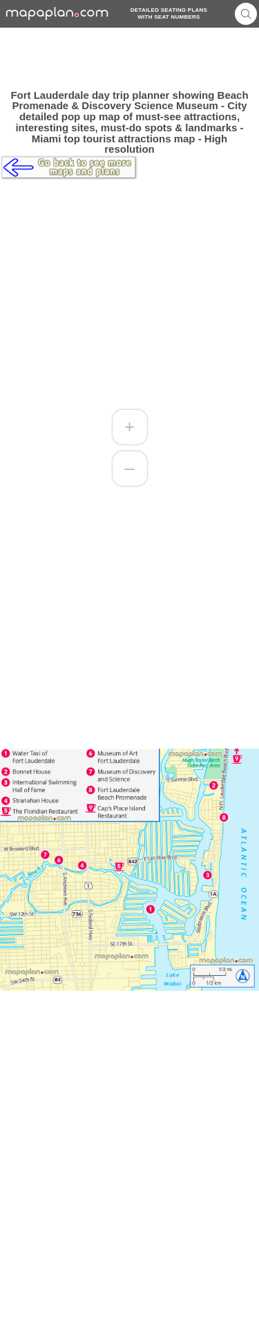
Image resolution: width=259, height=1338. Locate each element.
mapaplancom (57, 13)
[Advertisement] (129, 59)
